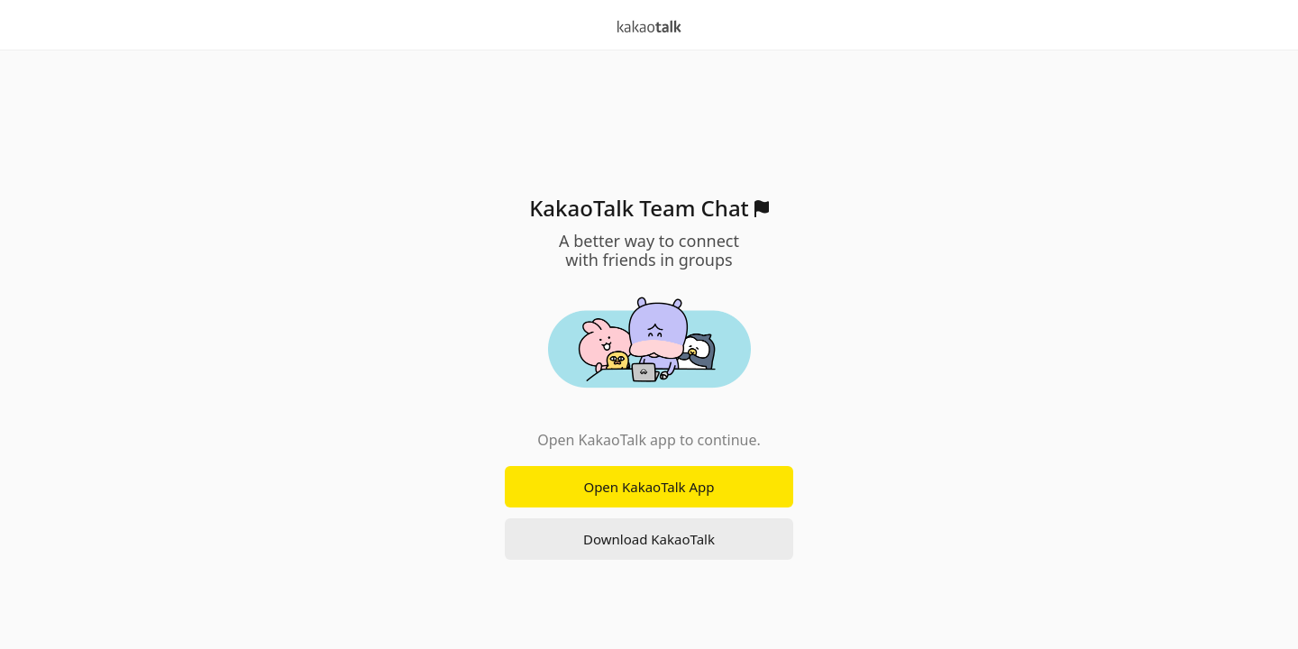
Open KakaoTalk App (648, 487)
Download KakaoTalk (649, 539)
